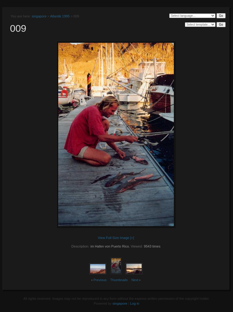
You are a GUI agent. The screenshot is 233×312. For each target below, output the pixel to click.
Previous (100, 280)
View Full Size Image (113, 238)
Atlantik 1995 (60, 16)
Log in (134, 303)
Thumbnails (119, 280)
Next (135, 280)
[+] (132, 238)
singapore (39, 16)
